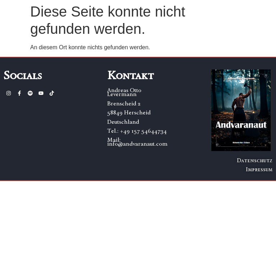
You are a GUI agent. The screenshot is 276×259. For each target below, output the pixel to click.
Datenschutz (254, 160)
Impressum (259, 169)
